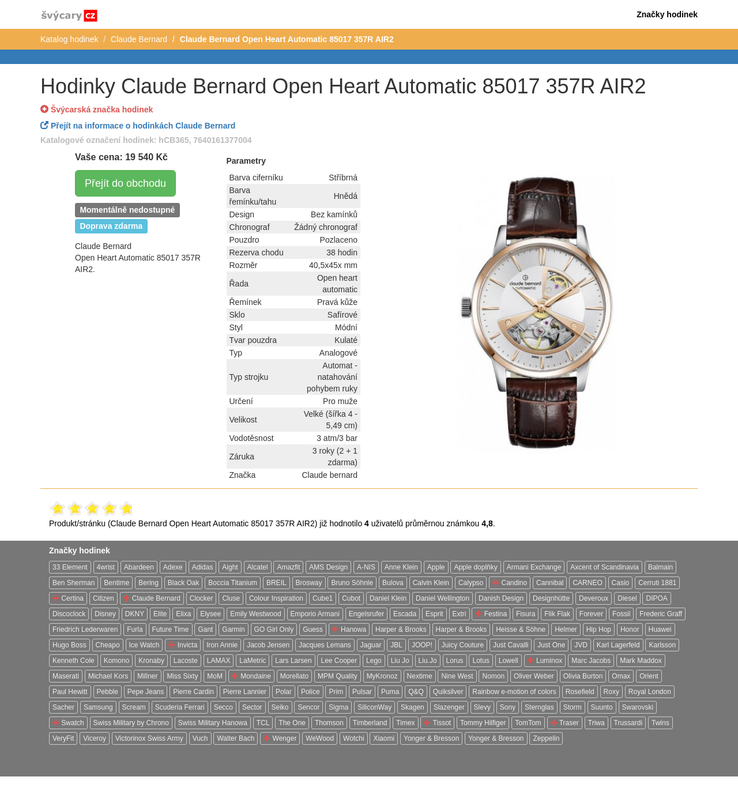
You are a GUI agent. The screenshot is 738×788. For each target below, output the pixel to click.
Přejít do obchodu (125, 183)
